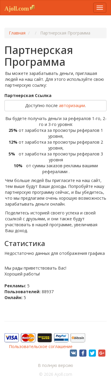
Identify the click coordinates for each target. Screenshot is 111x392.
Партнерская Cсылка (28, 95)
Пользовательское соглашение (41, 346)
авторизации (72, 105)
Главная (17, 33)
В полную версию (55, 365)
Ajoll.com (16, 8)
